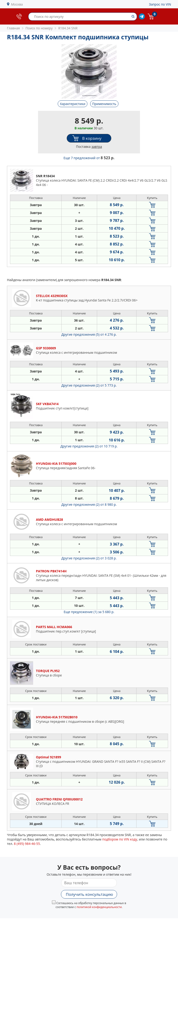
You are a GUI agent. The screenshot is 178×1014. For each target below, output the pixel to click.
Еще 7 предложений (89, 158)
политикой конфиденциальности (99, 907)
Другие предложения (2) (89, 385)
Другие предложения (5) (89, 334)
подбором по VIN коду (119, 839)
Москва (17, 4)
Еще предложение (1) (89, 612)
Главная (13, 28)
